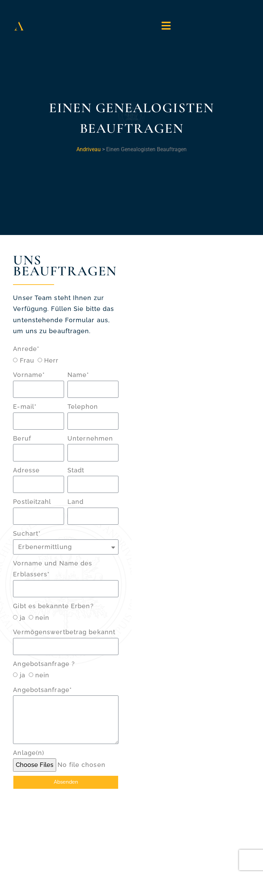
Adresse (26, 470)
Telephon (82, 406)
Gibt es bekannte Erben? (53, 606)
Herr (51, 360)
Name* (78, 374)
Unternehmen (90, 438)
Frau (27, 360)
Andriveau (88, 149)
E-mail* (25, 406)
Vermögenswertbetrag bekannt (64, 632)
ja (22, 617)
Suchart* (27, 533)
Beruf (22, 438)
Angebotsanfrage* (42, 689)
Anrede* (26, 348)
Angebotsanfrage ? (44, 663)
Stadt (76, 470)
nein (42, 617)
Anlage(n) (28, 752)
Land (75, 501)
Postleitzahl (32, 501)
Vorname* (29, 374)
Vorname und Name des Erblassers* (52, 569)
